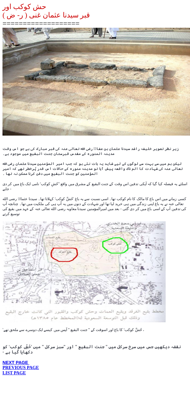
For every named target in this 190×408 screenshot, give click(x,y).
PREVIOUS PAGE (20, 367)
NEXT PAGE (15, 362)
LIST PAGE (14, 372)
